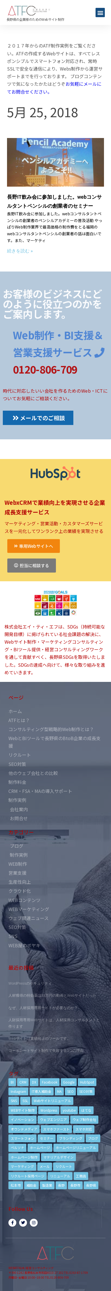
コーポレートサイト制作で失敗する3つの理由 (45, 1050)
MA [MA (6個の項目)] (59, 1091)
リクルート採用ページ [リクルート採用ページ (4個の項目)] (27, 1176)
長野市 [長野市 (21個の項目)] (75, 1185)
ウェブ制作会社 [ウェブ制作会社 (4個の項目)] (84, 1119)
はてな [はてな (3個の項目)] (86, 1110)
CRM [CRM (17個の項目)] (22, 1082)
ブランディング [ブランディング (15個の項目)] (70, 1138)
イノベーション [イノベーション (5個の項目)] (22, 1119)
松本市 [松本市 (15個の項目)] (16, 1185)
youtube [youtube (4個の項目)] (69, 1110)
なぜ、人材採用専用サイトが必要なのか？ (43, 1008)
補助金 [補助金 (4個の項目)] (31, 1185)
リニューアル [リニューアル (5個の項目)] (60, 1176)
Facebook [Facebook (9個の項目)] (49, 1082)
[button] (100, 12)
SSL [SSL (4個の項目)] (25, 1100)
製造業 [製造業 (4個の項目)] (47, 1185)
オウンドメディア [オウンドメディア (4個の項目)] (24, 1129)
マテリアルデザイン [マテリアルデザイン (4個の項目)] (58, 1157)
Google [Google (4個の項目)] (68, 1082)
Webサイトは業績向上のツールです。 (39, 1038)
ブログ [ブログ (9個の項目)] (93, 1138)
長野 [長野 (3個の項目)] (61, 1185)
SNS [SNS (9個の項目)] (14, 1100)
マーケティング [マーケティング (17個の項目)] (22, 1166)
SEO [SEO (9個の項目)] (70, 1091)
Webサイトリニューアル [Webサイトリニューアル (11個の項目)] (52, 1100)
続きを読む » (20, 251)
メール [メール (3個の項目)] (45, 1166)
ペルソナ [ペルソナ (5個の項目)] (17, 1147)
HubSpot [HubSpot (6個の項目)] (87, 1082)
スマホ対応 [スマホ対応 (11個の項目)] (83, 1129)
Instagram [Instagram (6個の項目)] (18, 1091)
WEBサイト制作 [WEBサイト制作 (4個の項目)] (23, 1110)
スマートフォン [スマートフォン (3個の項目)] (22, 1138)
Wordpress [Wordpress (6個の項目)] (48, 1110)
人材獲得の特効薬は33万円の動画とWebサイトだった (52, 995)
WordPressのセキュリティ (30, 983)
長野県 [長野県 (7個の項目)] (91, 1185)
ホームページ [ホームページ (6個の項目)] (40, 1147)
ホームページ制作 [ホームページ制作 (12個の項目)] (24, 1157)
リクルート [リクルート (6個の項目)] (63, 1166)
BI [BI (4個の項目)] (12, 1082)
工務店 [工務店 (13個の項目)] (81, 1176)
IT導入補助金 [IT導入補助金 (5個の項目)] (41, 1091)
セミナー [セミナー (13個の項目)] (46, 1138)
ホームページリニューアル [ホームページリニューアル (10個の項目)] (76, 1147)
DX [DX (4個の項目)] (34, 1082)
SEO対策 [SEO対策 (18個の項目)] (85, 1091)
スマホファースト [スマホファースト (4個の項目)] (56, 1129)
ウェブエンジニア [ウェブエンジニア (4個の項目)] (53, 1119)
